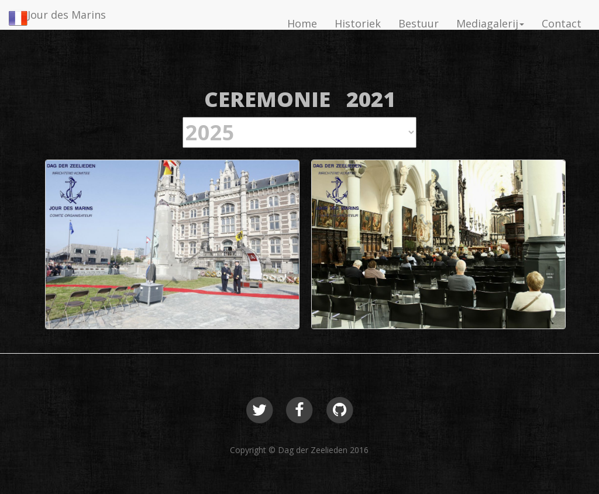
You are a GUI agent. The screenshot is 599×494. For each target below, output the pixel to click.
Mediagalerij (490, 23)
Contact (561, 23)
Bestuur (418, 23)
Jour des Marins (66, 15)
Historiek (358, 23)
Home (302, 23)
